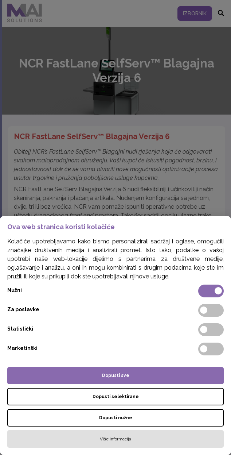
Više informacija (115, 438)
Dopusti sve (115, 375)
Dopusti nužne (115, 417)
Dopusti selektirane (116, 396)
